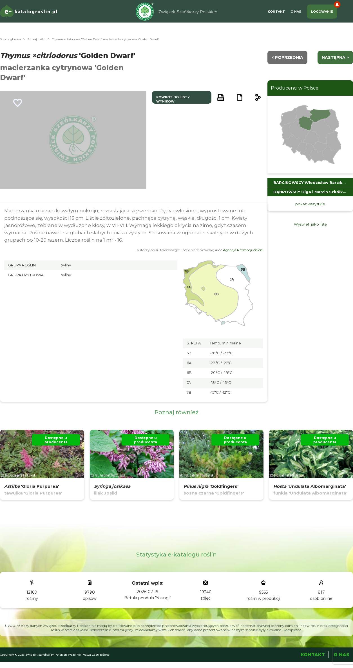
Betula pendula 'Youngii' (147, 597)
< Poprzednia (287, 57)
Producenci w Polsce (294, 88)
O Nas (296, 12)
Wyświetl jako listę (310, 224)
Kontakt (276, 12)
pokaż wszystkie (310, 204)
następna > (335, 57)
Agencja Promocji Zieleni (243, 250)
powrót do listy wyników (173, 99)
